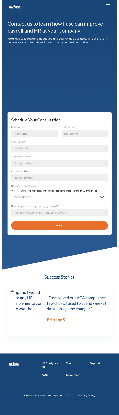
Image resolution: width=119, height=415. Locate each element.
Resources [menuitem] (72, 375)
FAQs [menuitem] (44, 375)
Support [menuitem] (95, 363)
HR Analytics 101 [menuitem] (49, 365)
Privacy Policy (86, 395)
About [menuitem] (70, 363)
